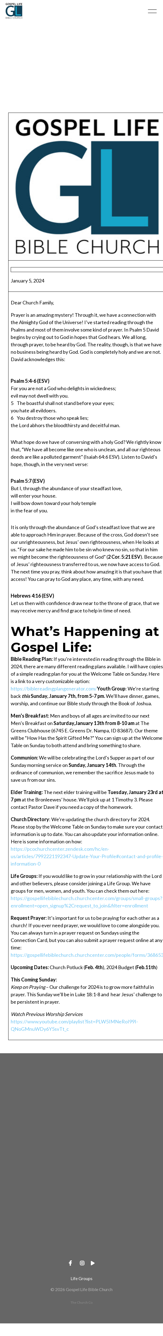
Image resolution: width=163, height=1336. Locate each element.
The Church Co (81, 1302)
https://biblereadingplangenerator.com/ (54, 689)
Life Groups (81, 1278)
